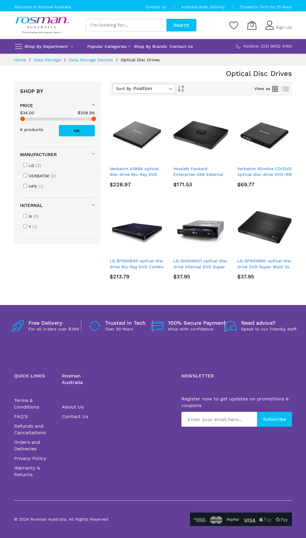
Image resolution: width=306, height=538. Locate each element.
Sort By (123, 88)
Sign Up (284, 27)
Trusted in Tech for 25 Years (266, 7)
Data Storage (48, 59)
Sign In (283, 22)
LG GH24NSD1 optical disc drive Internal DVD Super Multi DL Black (200, 266)
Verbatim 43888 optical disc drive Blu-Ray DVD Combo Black (134, 174)
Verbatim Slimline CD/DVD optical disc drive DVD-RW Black (264, 174)
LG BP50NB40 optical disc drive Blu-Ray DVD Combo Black (137, 266)
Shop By (31, 91)
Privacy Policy (30, 458)
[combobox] (126, 25)
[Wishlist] (234, 25)
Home (20, 59)
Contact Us (156, 7)
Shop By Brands (150, 46)
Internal (31, 205)
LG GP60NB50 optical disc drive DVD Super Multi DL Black (264, 266)
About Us (73, 407)
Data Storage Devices (91, 59)
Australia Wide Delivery (203, 7)
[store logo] (42, 25)
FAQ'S (21, 416)
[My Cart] (251, 25)
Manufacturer (38, 154)
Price (26, 105)
